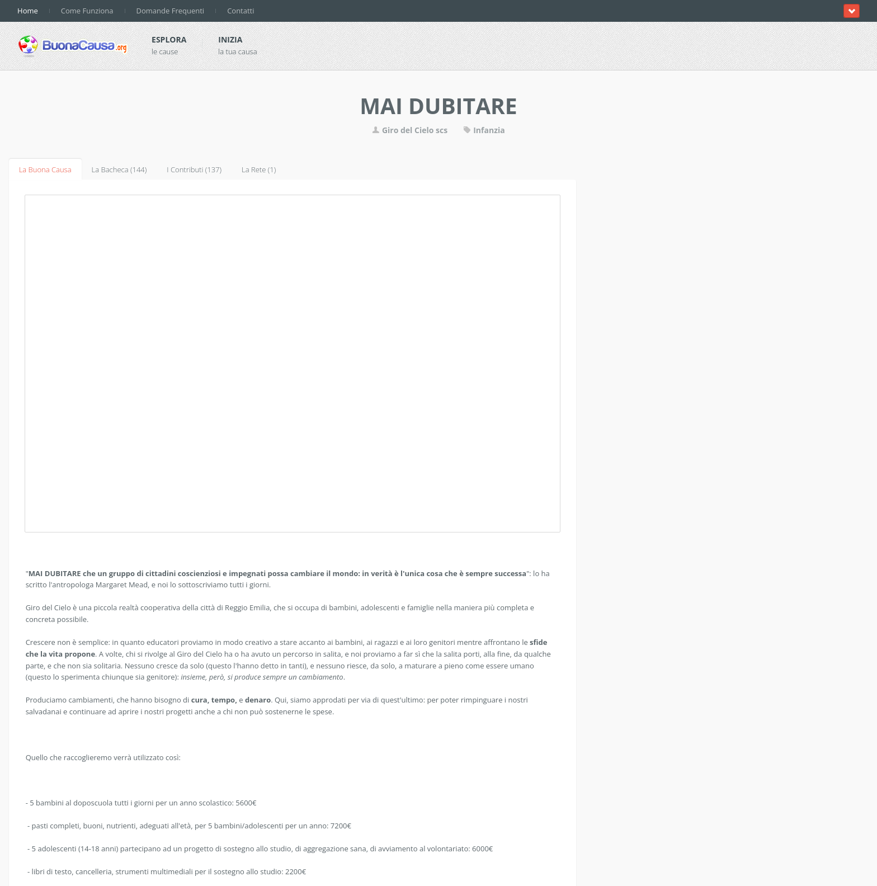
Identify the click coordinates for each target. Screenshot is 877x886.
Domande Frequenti (170, 11)
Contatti (240, 11)
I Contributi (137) (194, 169)
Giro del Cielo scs (409, 130)
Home (27, 11)
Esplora (169, 39)
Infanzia (484, 130)
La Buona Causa (45, 169)
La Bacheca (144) (119, 169)
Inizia (230, 39)
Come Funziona (87, 11)
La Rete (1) (259, 169)
